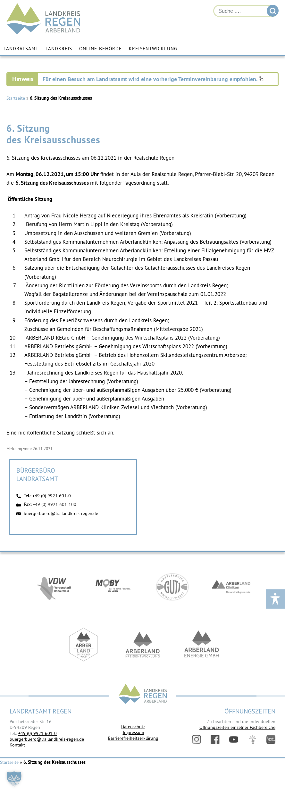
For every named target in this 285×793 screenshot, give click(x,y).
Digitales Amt (252, 739)
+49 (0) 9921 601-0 (51, 496)
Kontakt (17, 745)
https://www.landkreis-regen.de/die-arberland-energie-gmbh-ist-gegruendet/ (201, 645)
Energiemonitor (270, 739)
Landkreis (59, 49)
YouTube (233, 739)
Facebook (215, 739)
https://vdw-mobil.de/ (54, 587)
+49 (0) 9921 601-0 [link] (37, 733)
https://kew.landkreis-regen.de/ (142, 645)
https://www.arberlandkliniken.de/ (231, 587)
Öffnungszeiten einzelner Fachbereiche (237, 727)
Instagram (196, 739)
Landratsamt (21, 49)
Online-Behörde (100, 49)
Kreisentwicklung (153, 49)
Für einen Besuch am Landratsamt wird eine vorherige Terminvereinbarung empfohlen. (153, 79)
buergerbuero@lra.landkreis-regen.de (61, 513)
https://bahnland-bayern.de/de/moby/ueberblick (113, 587)
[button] (14, 779)
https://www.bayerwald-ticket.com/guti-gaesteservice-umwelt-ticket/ (172, 587)
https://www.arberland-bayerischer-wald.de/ (83, 645)
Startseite (15, 98)
